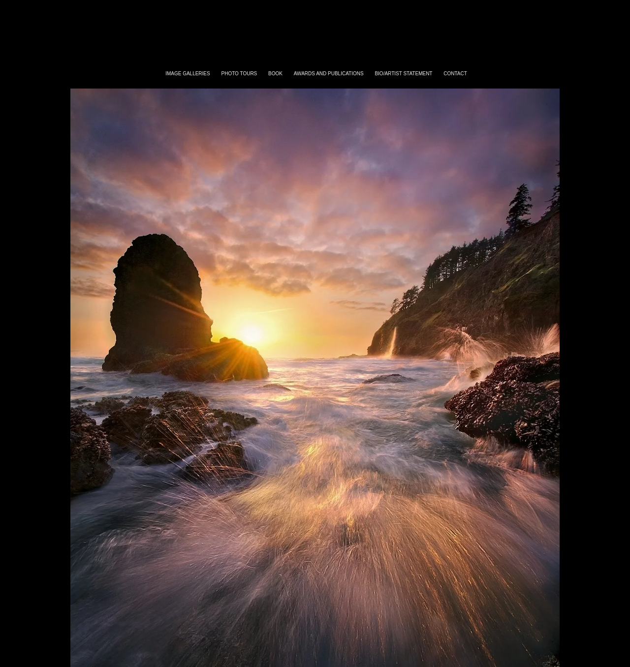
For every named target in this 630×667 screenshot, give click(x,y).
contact (455, 73)
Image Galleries (187, 73)
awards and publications (329, 73)
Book (275, 73)
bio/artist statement (403, 73)
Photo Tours (239, 73)
